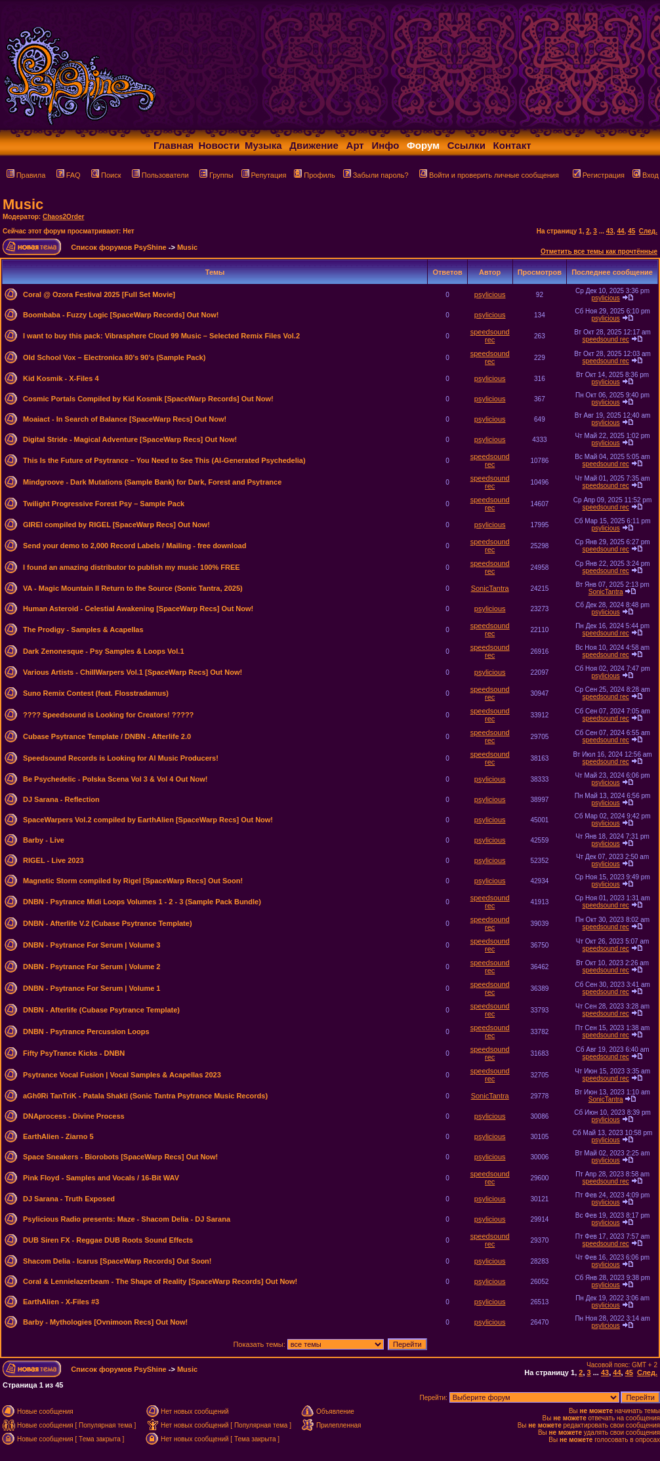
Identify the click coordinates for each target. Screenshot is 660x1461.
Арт (355, 145)
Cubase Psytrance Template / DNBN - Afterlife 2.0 (107, 736)
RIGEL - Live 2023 (53, 860)
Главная (174, 145)
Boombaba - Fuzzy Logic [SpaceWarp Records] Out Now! (120, 315)
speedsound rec (490, 336)
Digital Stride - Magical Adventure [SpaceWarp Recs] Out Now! (130, 439)
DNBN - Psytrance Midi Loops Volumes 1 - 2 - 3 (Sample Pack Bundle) (142, 902)
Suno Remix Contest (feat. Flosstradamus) (96, 693)
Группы (216, 175)
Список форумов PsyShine (119, 247)
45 (631, 231)
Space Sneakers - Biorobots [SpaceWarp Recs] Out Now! (120, 1157)
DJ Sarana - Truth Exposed (69, 1199)
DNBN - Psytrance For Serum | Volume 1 (91, 988)
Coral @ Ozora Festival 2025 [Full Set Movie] (99, 294)
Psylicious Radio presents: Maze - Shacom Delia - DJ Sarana (126, 1219)
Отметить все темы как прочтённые (599, 251)
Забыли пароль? (376, 175)
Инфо (385, 145)
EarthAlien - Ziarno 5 (58, 1136)
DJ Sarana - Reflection (61, 799)
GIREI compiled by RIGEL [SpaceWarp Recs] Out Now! (116, 525)
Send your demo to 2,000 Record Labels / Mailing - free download (134, 546)
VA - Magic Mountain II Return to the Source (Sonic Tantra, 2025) (133, 588)
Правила (26, 175)
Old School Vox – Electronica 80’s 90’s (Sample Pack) (114, 357)
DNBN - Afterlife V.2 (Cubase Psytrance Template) (107, 923)
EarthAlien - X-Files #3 (61, 1302)
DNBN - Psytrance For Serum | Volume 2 (91, 967)
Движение (314, 145)
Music (23, 204)
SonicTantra (490, 588)
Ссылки (466, 145)
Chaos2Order (63, 216)
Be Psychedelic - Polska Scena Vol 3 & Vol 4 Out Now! (115, 779)
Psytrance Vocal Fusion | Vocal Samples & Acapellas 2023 (122, 1075)
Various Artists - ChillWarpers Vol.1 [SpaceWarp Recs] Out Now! (132, 672)
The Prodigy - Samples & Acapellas (83, 629)
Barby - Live (43, 840)
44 (620, 231)
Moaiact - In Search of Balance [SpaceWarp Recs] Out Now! (124, 419)
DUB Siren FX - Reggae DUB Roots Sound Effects (108, 1240)
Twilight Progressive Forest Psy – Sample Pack (103, 504)
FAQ (68, 175)
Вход (645, 175)
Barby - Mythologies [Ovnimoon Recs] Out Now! (105, 1322)
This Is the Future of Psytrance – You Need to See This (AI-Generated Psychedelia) (164, 460)
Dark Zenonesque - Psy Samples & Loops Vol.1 (103, 651)
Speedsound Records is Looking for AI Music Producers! (120, 758)
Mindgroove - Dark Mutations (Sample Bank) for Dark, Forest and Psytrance (152, 482)
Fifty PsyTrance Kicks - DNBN (74, 1053)
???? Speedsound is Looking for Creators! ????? (108, 715)
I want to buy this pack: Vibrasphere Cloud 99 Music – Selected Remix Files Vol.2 (161, 336)
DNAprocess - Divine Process (74, 1116)
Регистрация (599, 175)
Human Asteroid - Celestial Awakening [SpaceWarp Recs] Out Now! (138, 608)
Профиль (314, 175)
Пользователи (160, 175)
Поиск (106, 175)
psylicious (490, 294)
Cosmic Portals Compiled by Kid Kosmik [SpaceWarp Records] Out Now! (148, 399)
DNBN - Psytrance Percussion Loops (86, 1031)
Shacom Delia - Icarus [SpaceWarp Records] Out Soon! (117, 1261)
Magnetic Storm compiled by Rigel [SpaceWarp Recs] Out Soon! (133, 881)
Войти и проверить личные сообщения (489, 175)
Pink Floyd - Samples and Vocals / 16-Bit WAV (101, 1178)
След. (648, 231)
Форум (423, 145)
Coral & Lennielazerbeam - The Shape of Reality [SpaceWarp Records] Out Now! (160, 1281)
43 (609, 231)
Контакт (512, 145)
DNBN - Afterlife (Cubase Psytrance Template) (101, 1010)
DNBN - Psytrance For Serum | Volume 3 (91, 945)
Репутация (264, 175)
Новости (219, 145)
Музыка (263, 145)
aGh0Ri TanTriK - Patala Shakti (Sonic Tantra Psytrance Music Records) (145, 1096)
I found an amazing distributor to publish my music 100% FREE (131, 567)
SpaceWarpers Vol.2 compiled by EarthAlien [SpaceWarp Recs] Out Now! (148, 820)
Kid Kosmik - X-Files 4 (61, 378)
